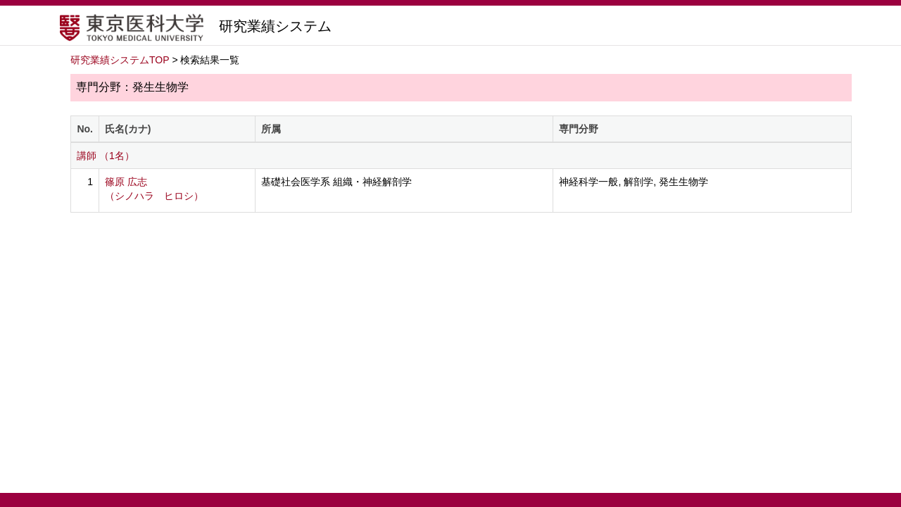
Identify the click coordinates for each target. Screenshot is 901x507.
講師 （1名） (105, 155)
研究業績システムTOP (120, 59)
